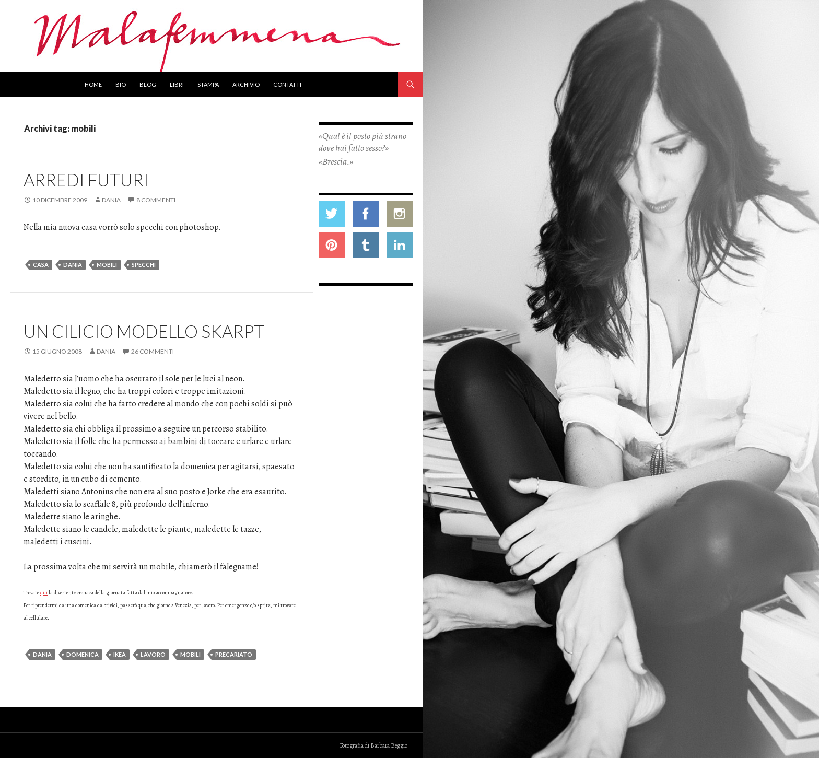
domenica (82, 654)
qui (44, 592)
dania (72, 264)
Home (93, 84)
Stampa (208, 84)
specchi (144, 264)
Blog (147, 84)
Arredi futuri (86, 179)
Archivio (246, 84)
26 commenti (152, 351)
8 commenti (156, 200)
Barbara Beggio (388, 745)
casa (41, 264)
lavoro (153, 654)
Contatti (287, 84)
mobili (107, 264)
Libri (177, 84)
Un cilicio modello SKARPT (144, 331)
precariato (233, 654)
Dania (111, 200)
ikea (119, 654)
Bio (120, 84)
